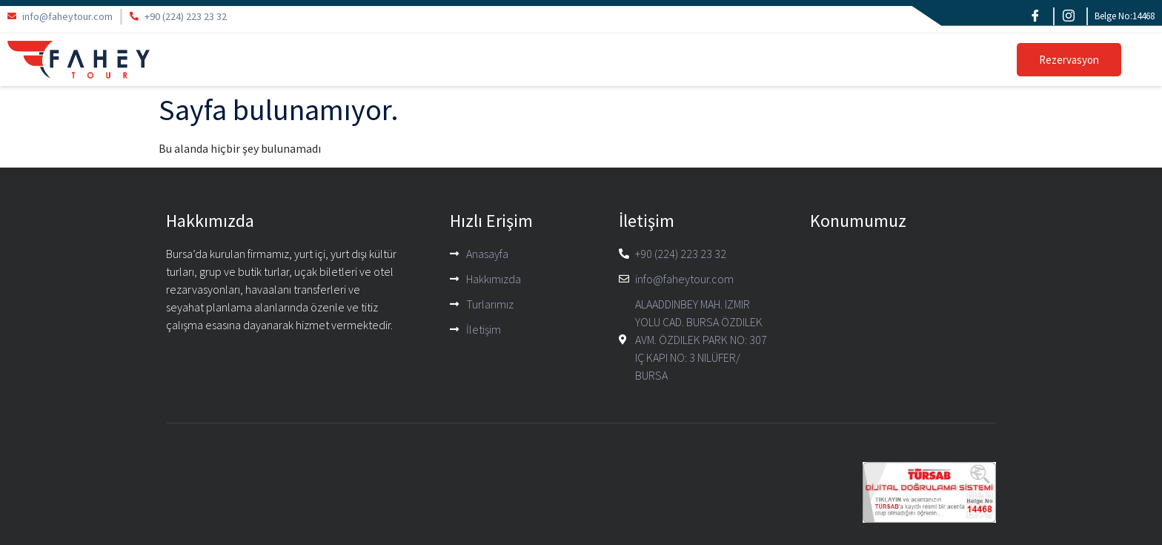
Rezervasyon (1069, 60)
